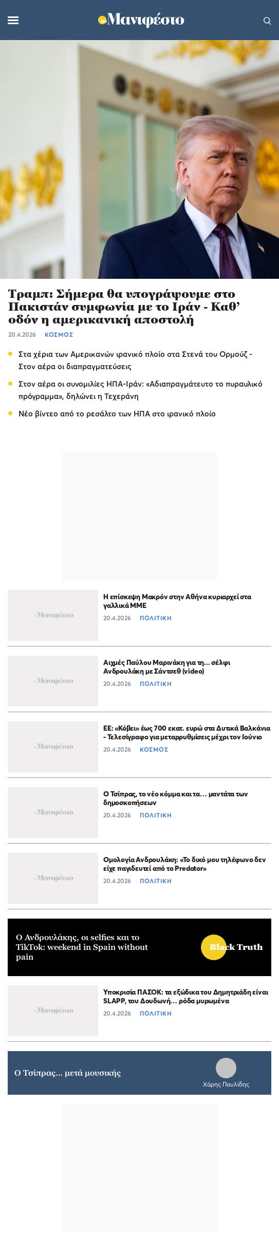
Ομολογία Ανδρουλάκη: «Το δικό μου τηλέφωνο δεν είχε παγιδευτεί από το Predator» (184, 863)
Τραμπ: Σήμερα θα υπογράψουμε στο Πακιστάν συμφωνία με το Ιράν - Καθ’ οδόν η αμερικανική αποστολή (124, 307)
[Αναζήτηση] (267, 20)
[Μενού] (13, 20)
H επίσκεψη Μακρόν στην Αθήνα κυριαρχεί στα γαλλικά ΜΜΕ (177, 600)
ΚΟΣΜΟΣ (59, 334)
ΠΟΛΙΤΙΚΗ (156, 618)
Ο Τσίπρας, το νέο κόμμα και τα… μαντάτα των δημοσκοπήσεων (175, 798)
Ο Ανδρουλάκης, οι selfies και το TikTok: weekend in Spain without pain (82, 947)
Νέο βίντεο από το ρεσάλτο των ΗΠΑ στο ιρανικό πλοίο (117, 413)
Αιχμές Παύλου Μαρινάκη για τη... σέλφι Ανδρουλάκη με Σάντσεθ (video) (166, 666)
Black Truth (236, 947)
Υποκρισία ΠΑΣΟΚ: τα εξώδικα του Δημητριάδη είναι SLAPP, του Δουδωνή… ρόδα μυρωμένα (185, 996)
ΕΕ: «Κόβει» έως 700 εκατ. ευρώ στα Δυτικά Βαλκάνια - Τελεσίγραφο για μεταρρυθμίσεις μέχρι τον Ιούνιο (186, 732)
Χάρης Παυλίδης (226, 1084)
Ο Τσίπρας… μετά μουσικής (67, 1073)
